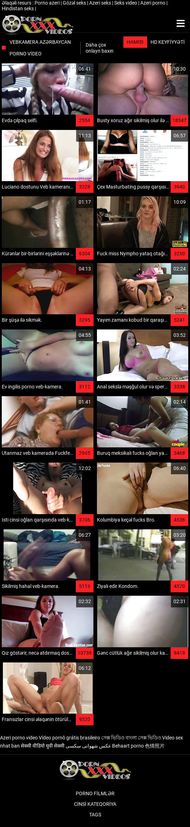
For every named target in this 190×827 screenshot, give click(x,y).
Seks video (126, 3)
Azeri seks (100, 3)
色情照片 (155, 746)
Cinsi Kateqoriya (95, 804)
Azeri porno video (19, 737)
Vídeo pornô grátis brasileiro (69, 737)
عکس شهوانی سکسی (88, 746)
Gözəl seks (75, 3)
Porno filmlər (95, 793)
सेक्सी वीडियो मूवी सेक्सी (43, 746)
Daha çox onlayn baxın (100, 48)
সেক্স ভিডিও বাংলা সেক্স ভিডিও (131, 737)
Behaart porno (128, 746)
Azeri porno (153, 3)
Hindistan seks (18, 8)
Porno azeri (48, 3)
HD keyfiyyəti (168, 42)
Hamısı (135, 42)
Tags (95, 814)
